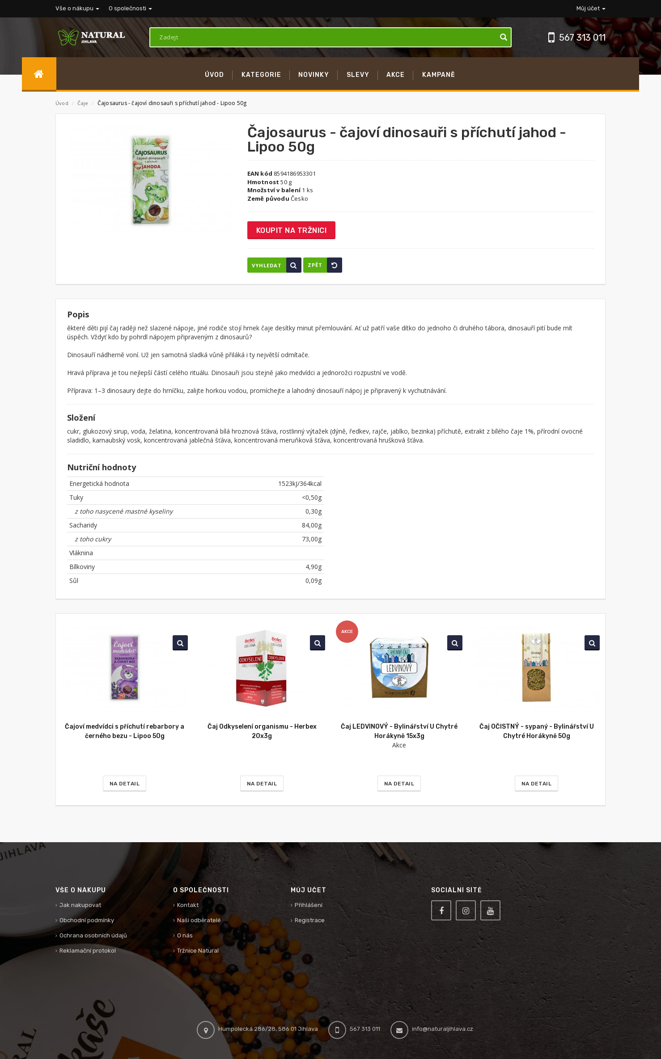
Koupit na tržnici (291, 230)
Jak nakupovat (80, 905)
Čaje (83, 103)
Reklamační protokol (87, 950)
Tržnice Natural (198, 950)
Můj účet (591, 8)
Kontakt (188, 905)
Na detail (125, 784)
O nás (185, 935)
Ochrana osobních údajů (93, 935)
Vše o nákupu (77, 8)
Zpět (325, 265)
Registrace (310, 920)
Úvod (61, 103)
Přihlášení (308, 905)
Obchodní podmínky (86, 920)
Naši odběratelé (199, 920)
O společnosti (130, 8)
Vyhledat (276, 265)
